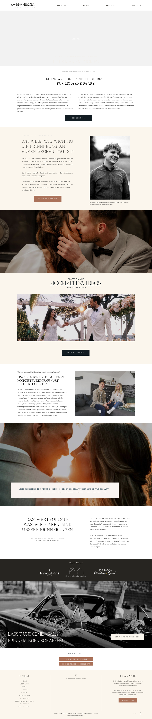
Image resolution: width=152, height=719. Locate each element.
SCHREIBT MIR (24, 695)
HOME (24, 681)
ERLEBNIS (110, 5)
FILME (86, 5)
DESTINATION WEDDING (24, 701)
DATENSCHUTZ (24, 707)
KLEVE (56, 714)
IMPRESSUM (24, 704)
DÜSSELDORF (67, 714)
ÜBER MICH (61, 5)
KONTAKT (136, 5)
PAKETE (24, 692)
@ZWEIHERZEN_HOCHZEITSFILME (76, 678)
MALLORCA (24, 698)
